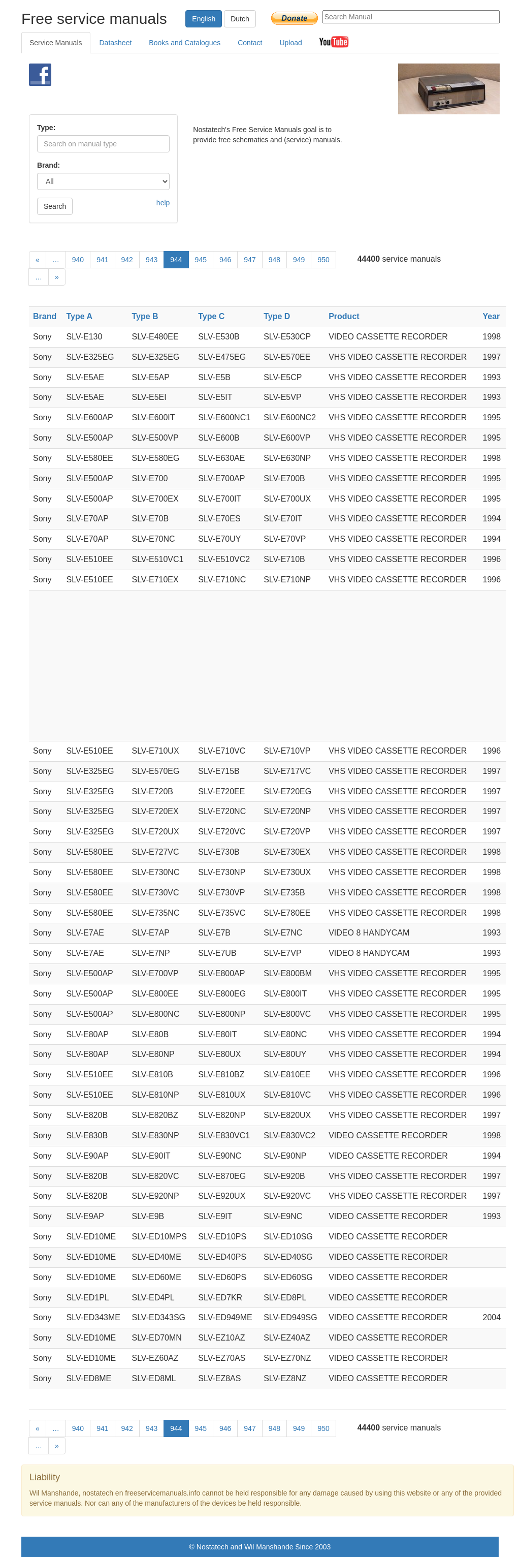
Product (344, 316)
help (163, 203)
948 (274, 260)
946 (225, 260)
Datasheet (116, 43)
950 (323, 260)
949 (299, 260)
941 (102, 260)
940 (78, 260)
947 (249, 260)
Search (55, 206)
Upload (290, 43)
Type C (211, 316)
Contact (250, 43)
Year (491, 316)
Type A (80, 316)
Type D (277, 316)
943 (151, 260)
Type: (46, 127)
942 (127, 260)
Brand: (48, 165)
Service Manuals (55, 43)
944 (176, 260)
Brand (44, 316)
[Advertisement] (247, 89)
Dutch (240, 19)
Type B (145, 316)
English (203, 19)
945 (201, 260)
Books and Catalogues (184, 43)
